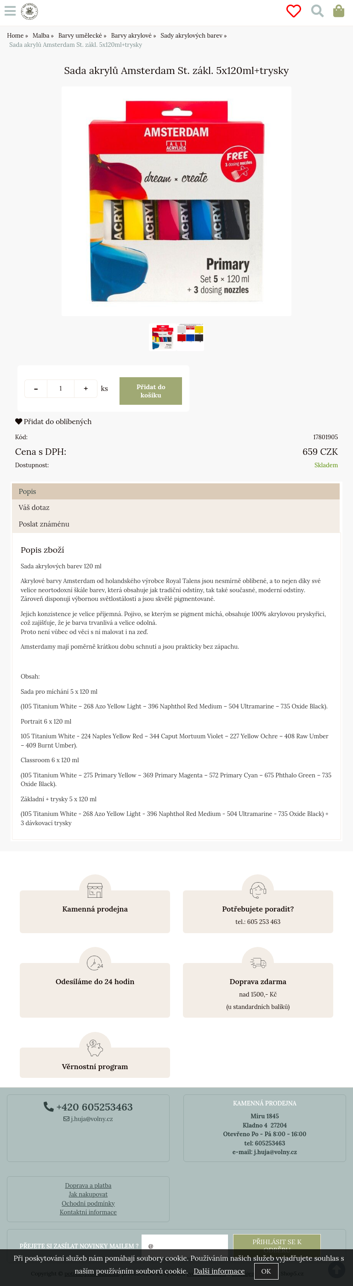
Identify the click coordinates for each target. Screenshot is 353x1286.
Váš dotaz (34, 507)
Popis (27, 491)
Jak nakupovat (88, 1194)
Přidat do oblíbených (53, 421)
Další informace (219, 1271)
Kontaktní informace (88, 1212)
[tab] (176, 483)
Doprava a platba (88, 1186)
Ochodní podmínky (88, 1203)
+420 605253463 (88, 1106)
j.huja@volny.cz (88, 1119)
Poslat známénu (44, 524)
